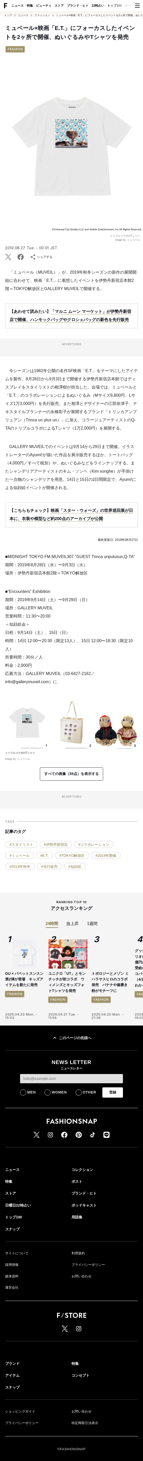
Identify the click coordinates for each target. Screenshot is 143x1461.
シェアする (41, 257)
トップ (8, 15)
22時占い (98, 5)
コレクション (82, 1170)
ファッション (42, 15)
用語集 (77, 1217)
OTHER (89, 1092)
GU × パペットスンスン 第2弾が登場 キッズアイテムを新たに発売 (24, 979)
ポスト (77, 1181)
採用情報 (12, 1265)
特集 (30, 5)
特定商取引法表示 (85, 1423)
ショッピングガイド (20, 1411)
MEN (31, 1092)
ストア (59, 5)
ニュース (17, 5)
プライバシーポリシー (88, 1265)
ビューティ (43, 5)
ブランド (12, 1363)
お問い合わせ (82, 1276)
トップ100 (114, 5)
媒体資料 (12, 1276)
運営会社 (12, 1287)
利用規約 (78, 1253)
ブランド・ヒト (77, 5)
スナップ (131, 5)
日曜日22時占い (18, 1205)
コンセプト (81, 1375)
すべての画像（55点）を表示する (71, 774)
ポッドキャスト (84, 1205)
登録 (112, 1092)
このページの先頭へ (71, 1038)
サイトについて (17, 1253)
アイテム (12, 1375)
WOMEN (59, 1092)
